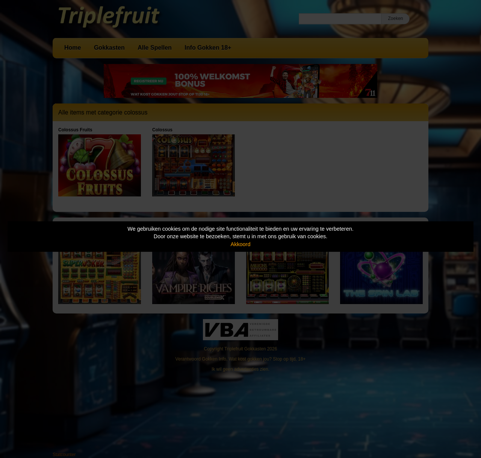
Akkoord (241, 244)
